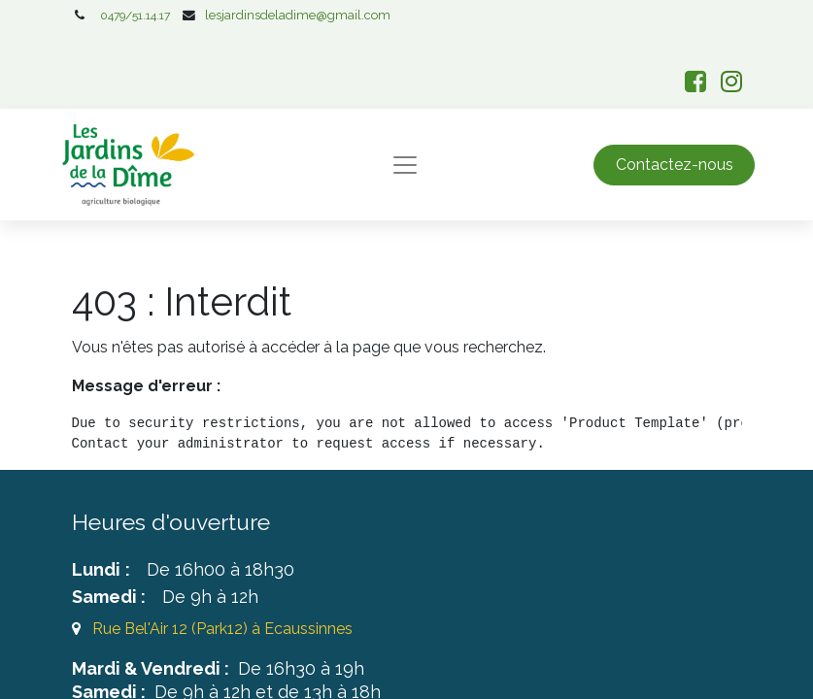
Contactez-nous (674, 164)
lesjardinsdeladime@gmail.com (297, 15)
